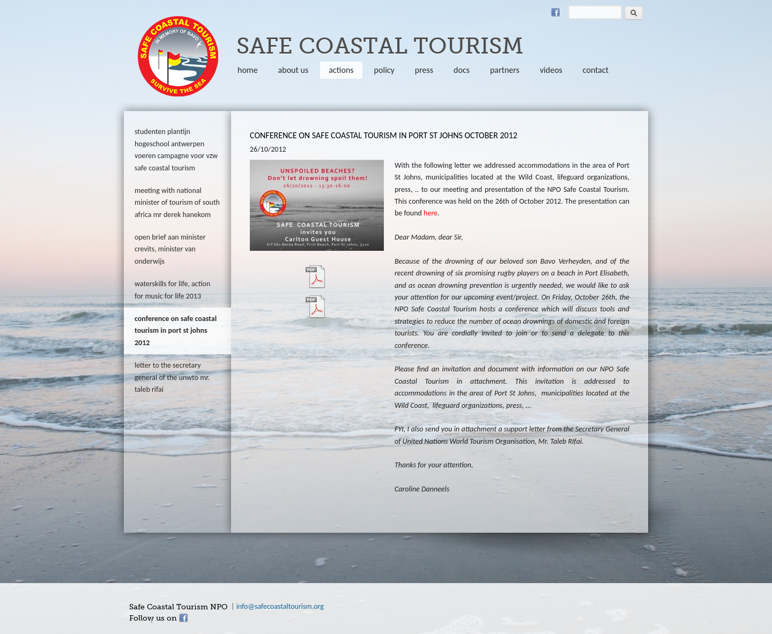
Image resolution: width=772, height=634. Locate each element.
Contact (595, 70)
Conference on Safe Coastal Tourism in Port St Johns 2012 (176, 330)
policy (384, 70)
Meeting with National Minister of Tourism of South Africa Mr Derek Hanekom (177, 202)
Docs (462, 70)
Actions (341, 70)
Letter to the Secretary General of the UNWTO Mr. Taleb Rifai (172, 377)
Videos (551, 70)
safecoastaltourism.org (178, 56)
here (430, 213)
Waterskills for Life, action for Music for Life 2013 (172, 289)
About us (293, 70)
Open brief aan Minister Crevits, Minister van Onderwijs (170, 249)
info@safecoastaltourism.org (280, 606)
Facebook (555, 12)
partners (504, 70)
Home (247, 70)
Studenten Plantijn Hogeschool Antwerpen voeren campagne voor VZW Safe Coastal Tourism (176, 149)
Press (424, 70)
